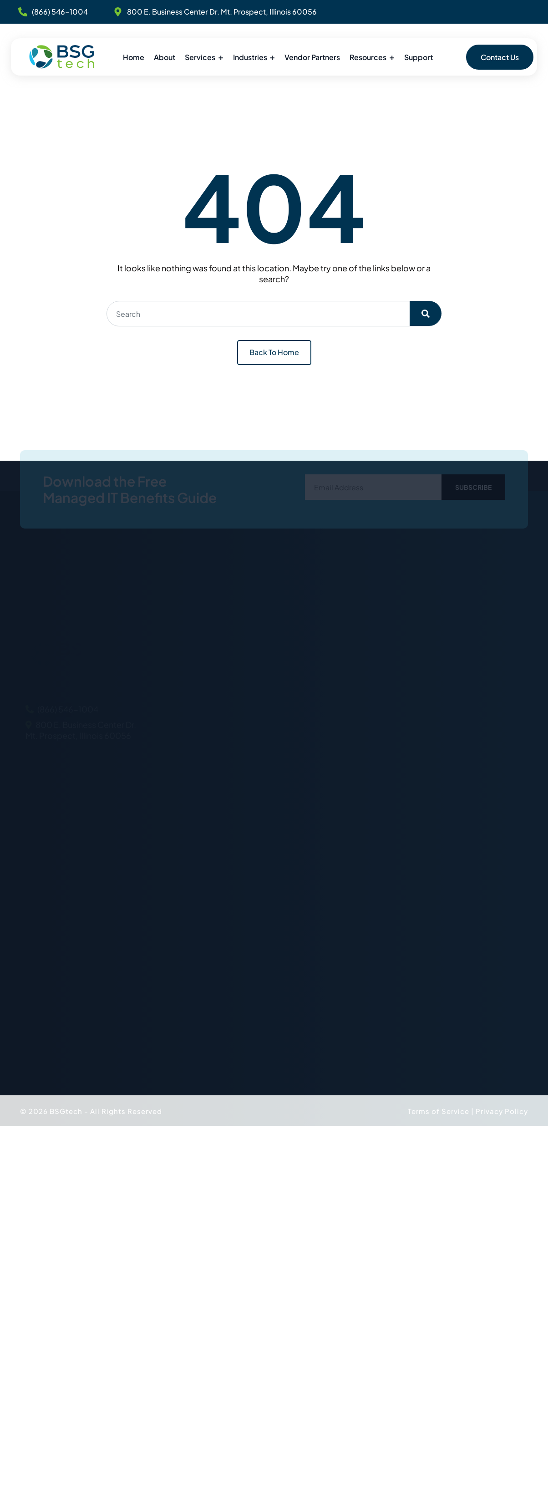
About (164, 57)
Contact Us (500, 57)
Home (133, 57)
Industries (250, 57)
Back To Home (274, 352)
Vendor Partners (312, 57)
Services (200, 57)
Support (418, 57)
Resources (368, 57)
